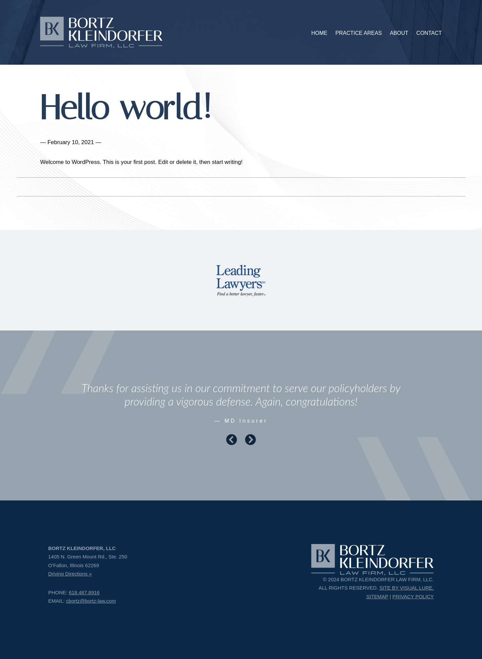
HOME (319, 33)
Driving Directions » (70, 574)
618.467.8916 (84, 592)
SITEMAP (377, 596)
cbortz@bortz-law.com (91, 601)
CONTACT (429, 33)
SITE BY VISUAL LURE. (406, 588)
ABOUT (399, 33)
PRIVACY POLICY (413, 596)
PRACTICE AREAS (358, 33)
